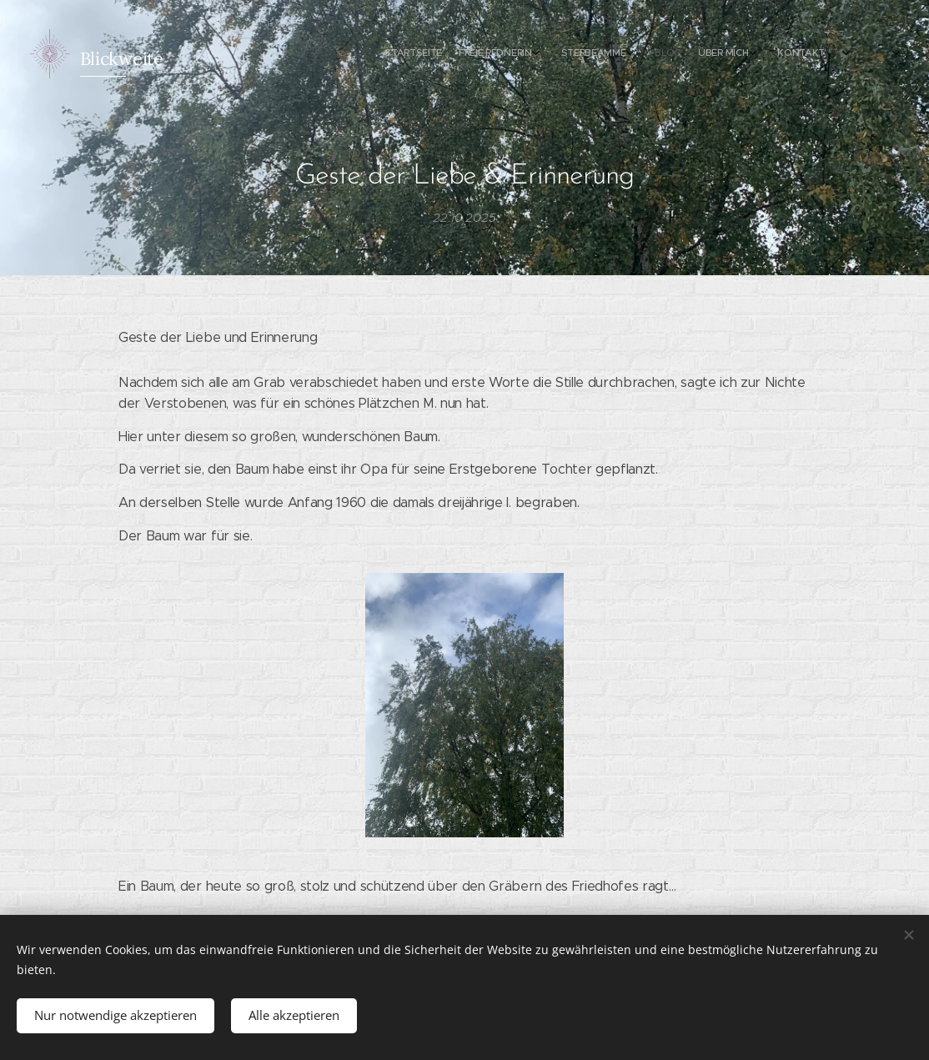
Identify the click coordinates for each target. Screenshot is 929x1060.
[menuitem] (706, 54)
